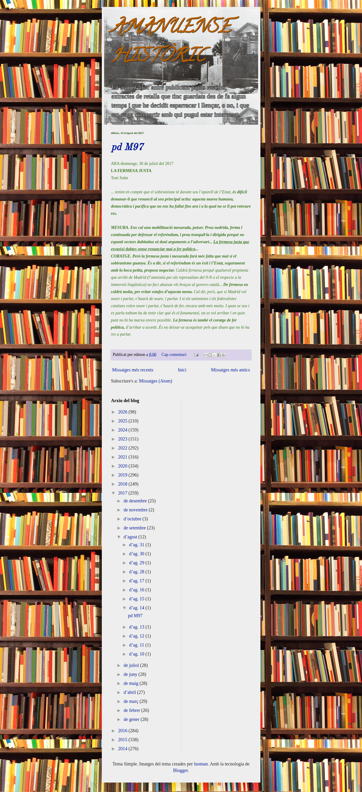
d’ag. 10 (137, 653)
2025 (123, 420)
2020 (123, 465)
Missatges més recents (133, 369)
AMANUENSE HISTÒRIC (171, 43)
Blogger (180, 770)
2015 (123, 739)
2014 (123, 748)
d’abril (130, 692)
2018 (123, 483)
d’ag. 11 (137, 644)
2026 (123, 411)
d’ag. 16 (137, 589)
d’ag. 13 (137, 626)
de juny (131, 674)
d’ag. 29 (137, 562)
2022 (123, 447)
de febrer (132, 710)
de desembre (136, 500)
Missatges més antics (230, 369)
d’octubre (133, 518)
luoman (201, 763)
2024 (123, 429)
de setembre (135, 527)
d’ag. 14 (137, 607)
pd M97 (127, 147)
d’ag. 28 (137, 571)
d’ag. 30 (137, 553)
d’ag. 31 (137, 544)
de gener (132, 719)
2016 (123, 730)
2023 (123, 438)
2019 (123, 474)
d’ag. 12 (137, 635)
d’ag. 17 (137, 580)
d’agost (131, 536)
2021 (123, 456)
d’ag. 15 (137, 598)
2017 (123, 492)
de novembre (136, 509)
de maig (131, 683)
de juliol (132, 665)
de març (131, 701)
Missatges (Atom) (155, 380)
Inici (182, 369)
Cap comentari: (175, 354)
